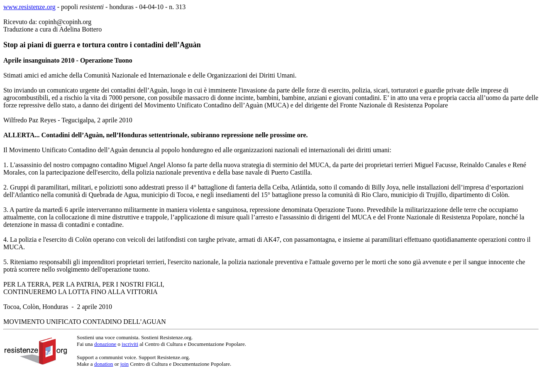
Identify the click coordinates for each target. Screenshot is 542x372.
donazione (105, 344)
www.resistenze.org (29, 6)
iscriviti (130, 344)
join (124, 364)
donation (103, 364)
